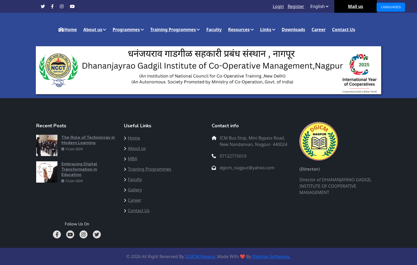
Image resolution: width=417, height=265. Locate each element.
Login (278, 6)
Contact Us (343, 29)
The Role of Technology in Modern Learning (88, 140)
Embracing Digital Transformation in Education (79, 169)
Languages (391, 7)
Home (67, 29)
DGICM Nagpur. (201, 256)
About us (92, 29)
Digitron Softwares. (271, 256)
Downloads (293, 29)
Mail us (355, 6)
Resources (239, 29)
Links (265, 29)
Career (318, 29)
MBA (132, 159)
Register (296, 6)
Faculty (214, 29)
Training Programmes (173, 29)
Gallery (135, 190)
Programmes (126, 29)
